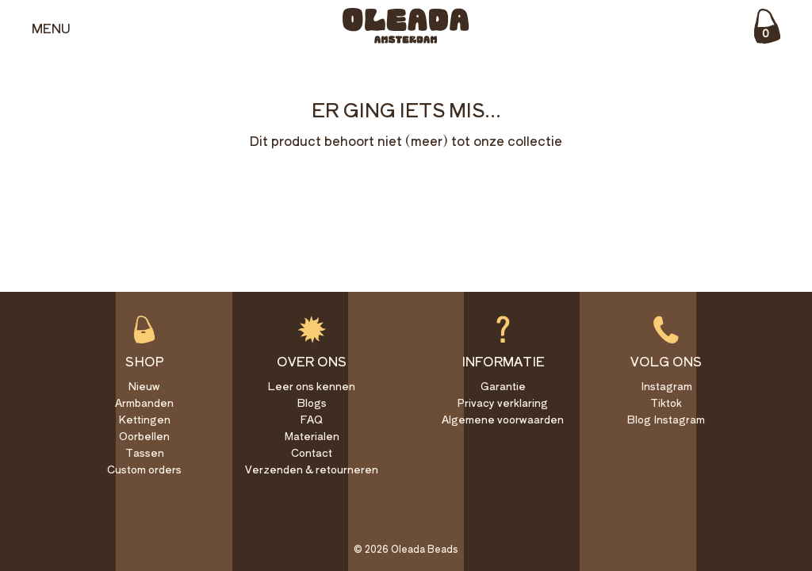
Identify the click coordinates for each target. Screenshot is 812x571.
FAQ (312, 419)
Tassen (144, 452)
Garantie (503, 385)
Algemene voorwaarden (503, 419)
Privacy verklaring (503, 402)
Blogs (312, 402)
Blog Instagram (666, 419)
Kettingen (144, 419)
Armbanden (144, 402)
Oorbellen (144, 435)
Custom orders (144, 469)
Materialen (312, 435)
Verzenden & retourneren (311, 469)
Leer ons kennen (311, 385)
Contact (311, 452)
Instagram (666, 385)
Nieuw (144, 385)
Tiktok (666, 402)
